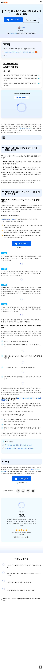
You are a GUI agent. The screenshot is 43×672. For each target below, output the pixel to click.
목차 (4, 137)
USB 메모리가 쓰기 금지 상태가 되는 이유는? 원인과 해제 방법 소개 (22, 84)
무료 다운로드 (13, 20)
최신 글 (6, 71)
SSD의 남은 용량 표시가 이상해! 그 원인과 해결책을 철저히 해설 (22, 79)
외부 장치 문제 (13, 33)
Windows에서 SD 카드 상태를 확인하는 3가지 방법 (19, 448)
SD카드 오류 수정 (10, 67)
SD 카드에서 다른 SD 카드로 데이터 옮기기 (21, 399)
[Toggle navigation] (40, 2)
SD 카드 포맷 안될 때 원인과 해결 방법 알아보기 (18, 445)
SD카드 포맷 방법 (10, 63)
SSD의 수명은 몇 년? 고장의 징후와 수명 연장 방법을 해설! (22, 75)
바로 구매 (31, 20)
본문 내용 (6, 45)
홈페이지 (5, 598)
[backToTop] (40, 666)
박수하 (23, 27)
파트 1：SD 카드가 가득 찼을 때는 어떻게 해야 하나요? (19, 49)
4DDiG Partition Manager (8, 219)
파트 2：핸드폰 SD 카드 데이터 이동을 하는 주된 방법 (20, 52)
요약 (5, 55)
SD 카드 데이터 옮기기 (26, 128)
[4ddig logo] (4, 2)
